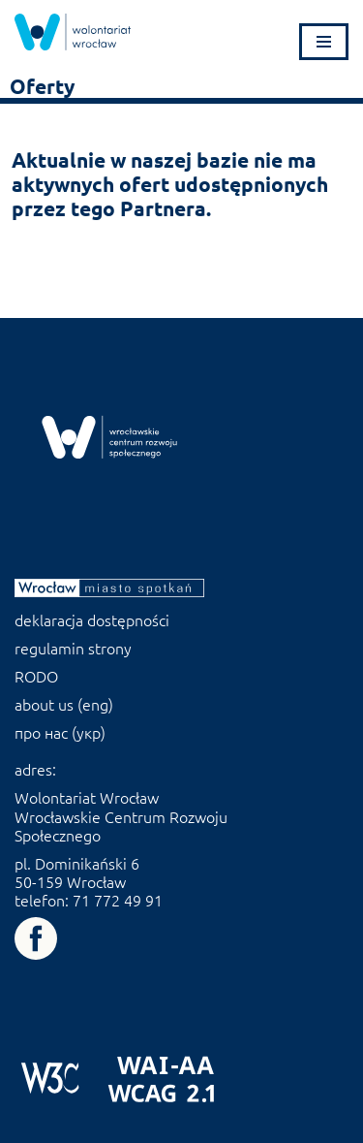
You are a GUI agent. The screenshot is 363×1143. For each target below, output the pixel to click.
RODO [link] (36, 675)
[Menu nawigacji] (323, 41)
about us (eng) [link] (64, 703)
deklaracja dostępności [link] (92, 619)
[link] (73, 32)
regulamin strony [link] (73, 647)
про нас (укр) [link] (60, 732)
